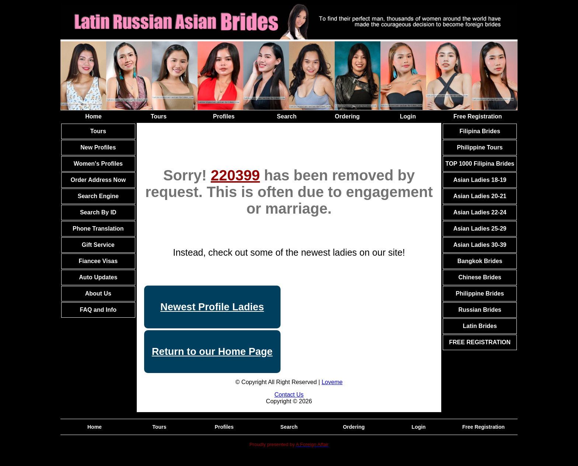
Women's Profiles (98, 163)
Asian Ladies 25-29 (479, 228)
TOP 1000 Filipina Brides (479, 163)
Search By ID (98, 212)
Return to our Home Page (212, 351)
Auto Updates (98, 277)
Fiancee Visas (98, 261)
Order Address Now (98, 180)
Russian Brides (479, 310)
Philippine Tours (480, 147)
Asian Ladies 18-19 (479, 180)
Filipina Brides (480, 131)
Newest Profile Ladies (212, 307)
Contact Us (288, 394)
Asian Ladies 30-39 (479, 245)
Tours (159, 116)
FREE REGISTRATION (480, 342)
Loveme (331, 382)
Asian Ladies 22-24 (479, 212)
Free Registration (477, 116)
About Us (98, 293)
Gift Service (98, 245)
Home (93, 116)
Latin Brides (480, 326)
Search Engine (98, 196)
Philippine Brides (480, 293)
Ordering (347, 116)
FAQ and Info (98, 310)
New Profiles (98, 147)
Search (286, 116)
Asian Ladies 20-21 (479, 196)
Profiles (224, 116)
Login (408, 116)
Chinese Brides (479, 277)
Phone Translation (98, 228)
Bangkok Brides (479, 261)
